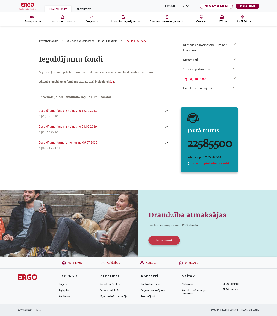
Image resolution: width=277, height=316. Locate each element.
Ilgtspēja (64, 290)
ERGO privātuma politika (224, 309)
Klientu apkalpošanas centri (210, 163)
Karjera (63, 284)
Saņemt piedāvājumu (153, 290)
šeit (111, 81)
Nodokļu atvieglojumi (197, 88)
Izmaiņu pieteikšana (197, 69)
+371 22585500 (211, 157)
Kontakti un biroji (150, 284)
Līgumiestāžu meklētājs (113, 296)
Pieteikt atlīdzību (216, 6)
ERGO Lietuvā (230, 289)
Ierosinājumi (148, 296)
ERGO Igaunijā (231, 284)
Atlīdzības (110, 263)
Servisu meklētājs (110, 290)
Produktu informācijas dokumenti (194, 292)
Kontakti (170, 6)
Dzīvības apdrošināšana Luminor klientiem (91, 41)
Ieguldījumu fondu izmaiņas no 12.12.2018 (68, 110)
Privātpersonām (58, 9)
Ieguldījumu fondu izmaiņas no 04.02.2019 (68, 126)
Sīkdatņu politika (250, 309)
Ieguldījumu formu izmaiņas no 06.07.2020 (68, 142)
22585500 (210, 144)
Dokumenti (190, 60)
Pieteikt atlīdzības (110, 284)
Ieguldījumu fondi (136, 41)
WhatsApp (188, 263)
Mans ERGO (247, 6)
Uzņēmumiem (83, 9)
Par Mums (64, 296)
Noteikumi (187, 284)
